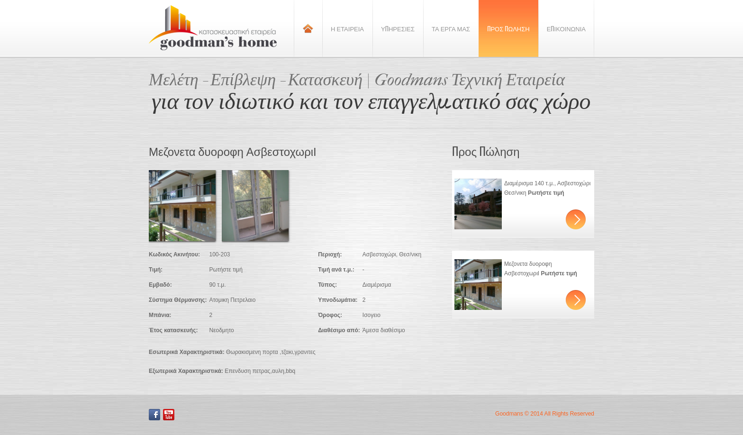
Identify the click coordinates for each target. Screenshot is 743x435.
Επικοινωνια (566, 28)
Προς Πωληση (508, 28)
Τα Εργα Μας (451, 28)
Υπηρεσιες (398, 28)
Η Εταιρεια (347, 28)
